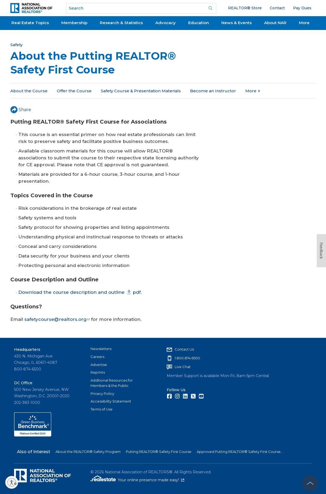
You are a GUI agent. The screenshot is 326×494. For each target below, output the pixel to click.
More (304, 22)
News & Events (236, 22)
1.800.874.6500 (187, 358)
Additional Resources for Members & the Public (112, 383)
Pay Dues (302, 8)
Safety (16, 44)
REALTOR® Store (245, 8)
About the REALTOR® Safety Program (88, 451)
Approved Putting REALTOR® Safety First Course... (240, 451)
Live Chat (183, 367)
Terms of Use (102, 409)
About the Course (29, 90)
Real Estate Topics (30, 22)
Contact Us (184, 349)
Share (20, 109)
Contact (277, 8)
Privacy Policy (102, 393)
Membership (74, 22)
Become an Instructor (213, 90)
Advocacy (165, 22)
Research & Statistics (121, 22)
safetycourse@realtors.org (57, 319)
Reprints (98, 372)
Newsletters (101, 349)
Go (210, 8)
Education (198, 22)
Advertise (99, 364)
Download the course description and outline (79, 292)
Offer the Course (74, 90)
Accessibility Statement (111, 401)
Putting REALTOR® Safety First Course (158, 451)
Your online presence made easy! (151, 480)
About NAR (275, 22)
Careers (97, 357)
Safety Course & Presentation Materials (141, 90)
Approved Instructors (267, 90)
